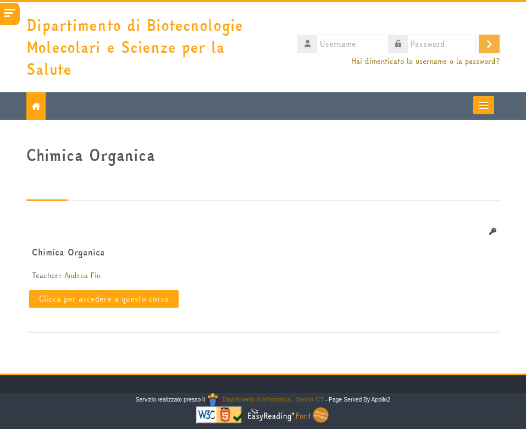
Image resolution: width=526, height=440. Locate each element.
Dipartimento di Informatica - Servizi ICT (265, 400)
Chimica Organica (68, 252)
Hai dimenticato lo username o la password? (425, 61)
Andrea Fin (82, 275)
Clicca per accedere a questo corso (104, 299)
